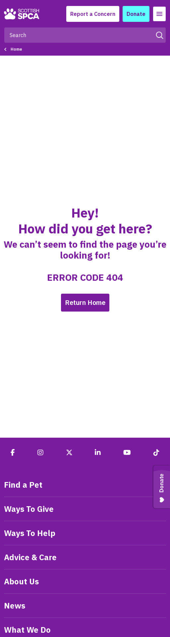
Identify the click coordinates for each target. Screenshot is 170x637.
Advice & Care (30, 557)
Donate (136, 14)
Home (16, 49)
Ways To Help (29, 533)
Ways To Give (29, 509)
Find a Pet (23, 484)
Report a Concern (92, 14)
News (14, 605)
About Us (21, 581)
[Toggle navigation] (159, 14)
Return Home (85, 302)
